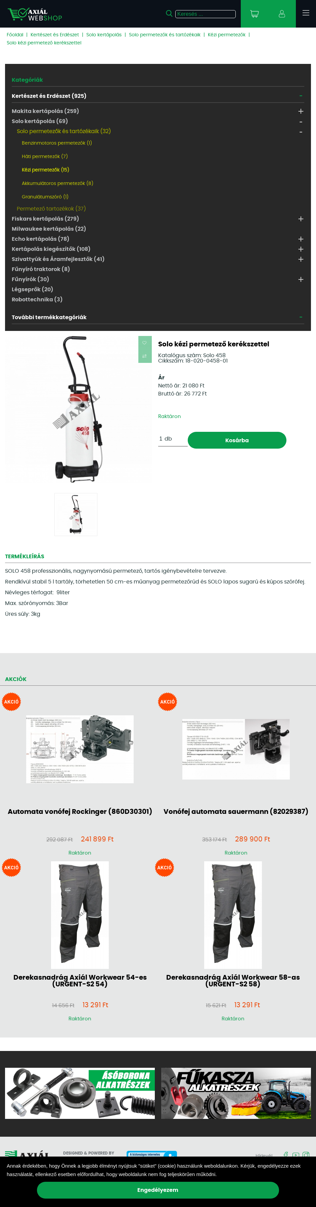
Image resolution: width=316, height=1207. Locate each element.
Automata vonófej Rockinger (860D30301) (80, 811)
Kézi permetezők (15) (45, 170)
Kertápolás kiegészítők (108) (51, 249)
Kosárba (237, 440)
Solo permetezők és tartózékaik (164, 35)
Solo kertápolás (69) (40, 121)
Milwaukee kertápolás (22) (49, 229)
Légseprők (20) (32, 289)
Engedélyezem (157, 1190)
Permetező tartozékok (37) (51, 209)
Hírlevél (264, 1156)
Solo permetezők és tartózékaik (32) (64, 131)
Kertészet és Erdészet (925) (49, 96)
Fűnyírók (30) (30, 279)
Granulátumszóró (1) (45, 197)
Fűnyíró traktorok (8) (41, 269)
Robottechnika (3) (37, 299)
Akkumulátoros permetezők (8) (57, 183)
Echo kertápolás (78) (41, 239)
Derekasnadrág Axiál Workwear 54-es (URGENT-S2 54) (80, 981)
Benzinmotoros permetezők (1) (57, 143)
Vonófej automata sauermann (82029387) (236, 811)
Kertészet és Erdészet (55, 35)
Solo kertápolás (104, 35)
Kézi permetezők (226, 35)
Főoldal (15, 35)
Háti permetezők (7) (45, 156)
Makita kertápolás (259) (45, 111)
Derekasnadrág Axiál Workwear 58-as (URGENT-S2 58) (233, 981)
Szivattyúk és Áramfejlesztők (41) (58, 259)
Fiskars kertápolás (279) (45, 219)
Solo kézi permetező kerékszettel (44, 43)
